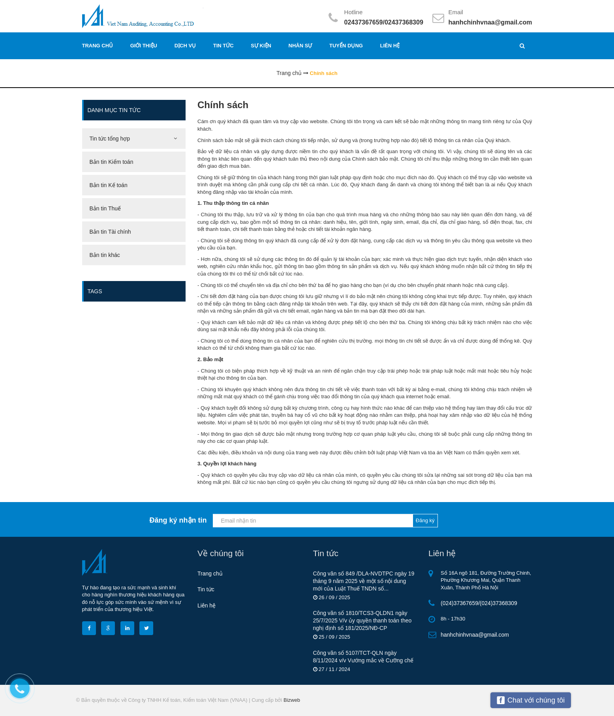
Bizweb (292, 700)
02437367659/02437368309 (383, 22)
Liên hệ (206, 605)
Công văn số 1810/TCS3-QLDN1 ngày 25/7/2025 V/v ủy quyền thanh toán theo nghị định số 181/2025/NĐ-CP (362, 620)
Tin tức (205, 589)
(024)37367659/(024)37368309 (479, 603)
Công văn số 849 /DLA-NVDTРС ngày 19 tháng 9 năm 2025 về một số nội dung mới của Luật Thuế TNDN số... (364, 581)
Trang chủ (210, 573)
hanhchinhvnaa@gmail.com (490, 22)
